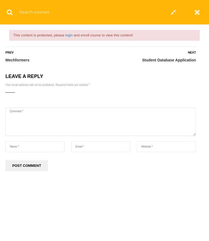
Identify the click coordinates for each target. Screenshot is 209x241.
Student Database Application (169, 60)
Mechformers (17, 60)
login (69, 35)
